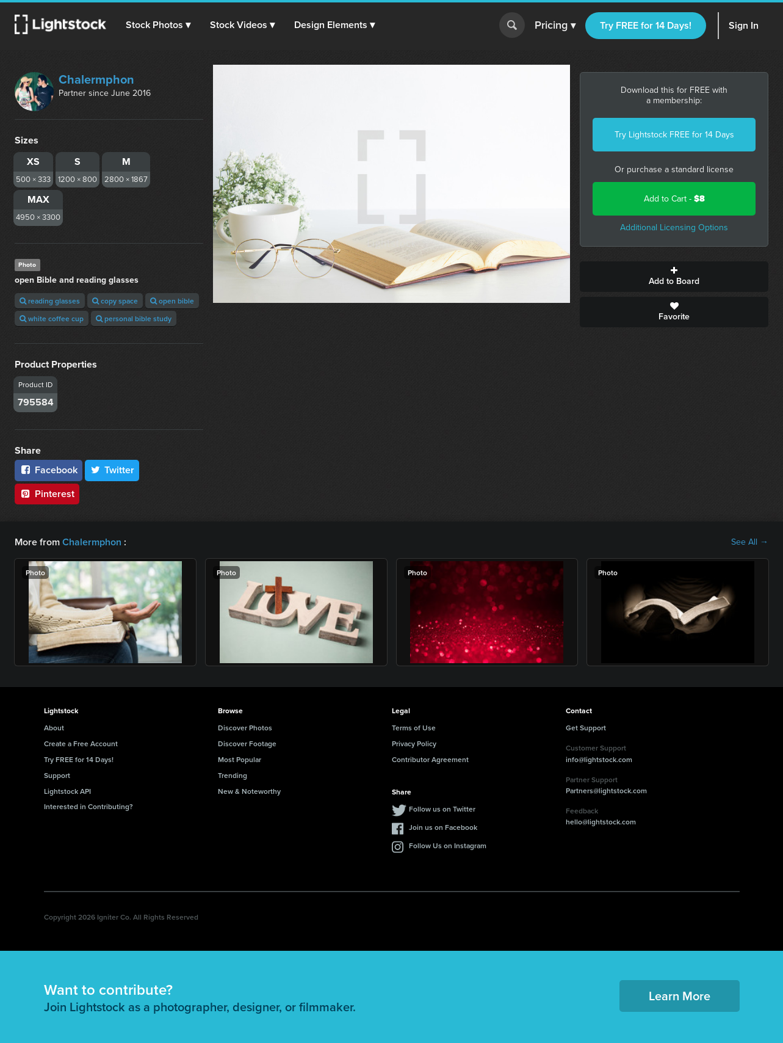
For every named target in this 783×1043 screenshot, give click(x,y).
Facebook (49, 470)
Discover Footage (247, 743)
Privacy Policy (414, 743)
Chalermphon (96, 79)
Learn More (679, 996)
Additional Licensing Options (674, 227)
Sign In (744, 25)
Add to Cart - (674, 198)
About (54, 727)
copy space (115, 301)
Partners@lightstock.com (606, 790)
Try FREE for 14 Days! (645, 25)
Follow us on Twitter (442, 809)
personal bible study (133, 318)
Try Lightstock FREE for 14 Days (674, 134)
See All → (749, 542)
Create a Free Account (81, 743)
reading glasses (50, 301)
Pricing (555, 25)
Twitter (112, 470)
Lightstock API (67, 791)
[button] (158, 25)
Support (57, 775)
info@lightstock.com (599, 759)
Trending (232, 775)
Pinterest (47, 494)
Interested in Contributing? (88, 806)
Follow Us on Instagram (447, 845)
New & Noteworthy (249, 791)
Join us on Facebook (443, 827)
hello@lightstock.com (601, 821)
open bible (172, 301)
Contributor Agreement (430, 759)
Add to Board (674, 276)
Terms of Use (414, 727)
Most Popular (239, 759)
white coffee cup (52, 318)
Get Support (586, 727)
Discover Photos (245, 727)
